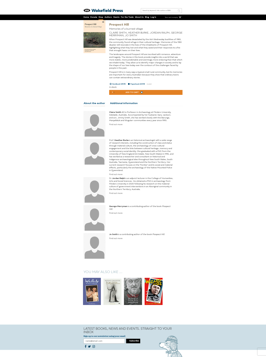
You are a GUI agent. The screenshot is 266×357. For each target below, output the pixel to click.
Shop (101, 17)
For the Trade (127, 17)
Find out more (115, 125)
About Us (139, 17)
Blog (147, 17)
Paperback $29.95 (137, 84)
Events (116, 17)
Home (86, 17)
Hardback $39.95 (119, 84)
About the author (94, 103)
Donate (93, 17)
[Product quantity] (112, 92)
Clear (149, 84)
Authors (108, 17)
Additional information (123, 103)
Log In (153, 17)
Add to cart (132, 92)
